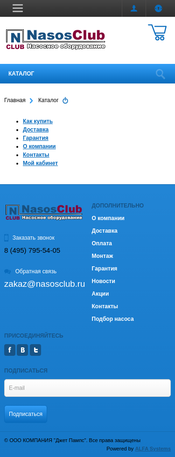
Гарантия (36, 138)
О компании (39, 146)
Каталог (21, 73)
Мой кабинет (40, 163)
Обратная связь (30, 271)
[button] (17, 8)
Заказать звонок (29, 238)
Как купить (38, 121)
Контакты (36, 155)
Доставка (36, 129)
